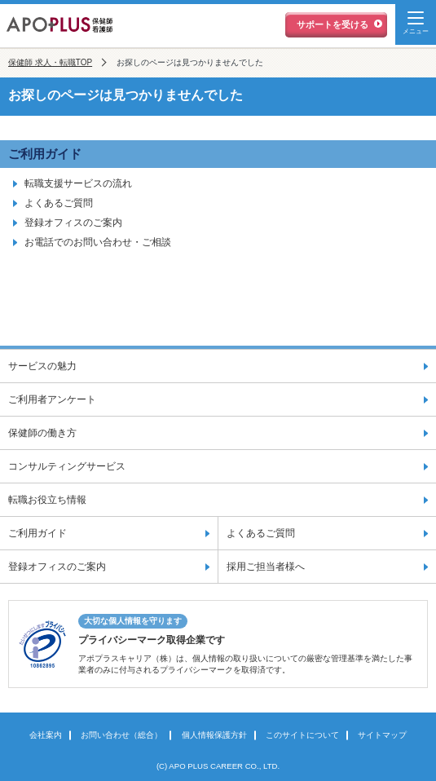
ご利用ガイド (44, 154)
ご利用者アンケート (52, 399)
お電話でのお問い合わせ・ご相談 (97, 242)
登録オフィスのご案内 (73, 222)
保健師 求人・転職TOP (50, 62)
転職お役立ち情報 (47, 499)
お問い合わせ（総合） (121, 734)
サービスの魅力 (42, 366)
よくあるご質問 (58, 203)
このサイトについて (302, 734)
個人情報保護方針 (214, 734)
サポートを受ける (332, 24)
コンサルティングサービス (67, 466)
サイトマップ (382, 734)
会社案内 (45, 734)
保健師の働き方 (42, 433)
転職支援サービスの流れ (78, 183)
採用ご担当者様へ (266, 566)
